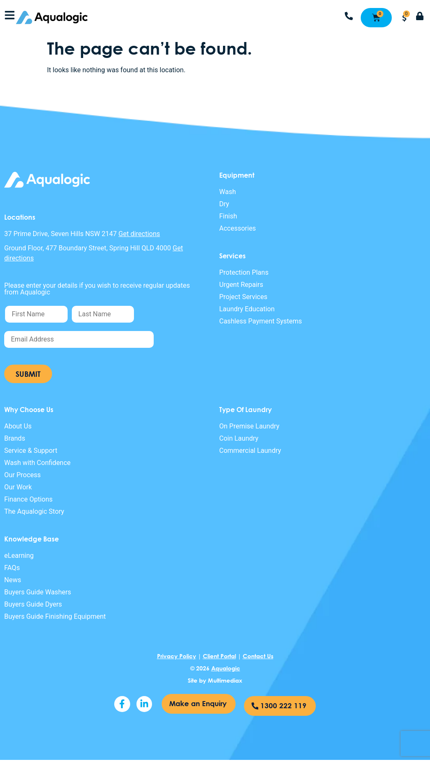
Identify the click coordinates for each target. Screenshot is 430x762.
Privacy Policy (176, 656)
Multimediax (225, 680)
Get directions (139, 234)
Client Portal (219, 656)
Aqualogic (225, 668)
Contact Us (258, 656)
